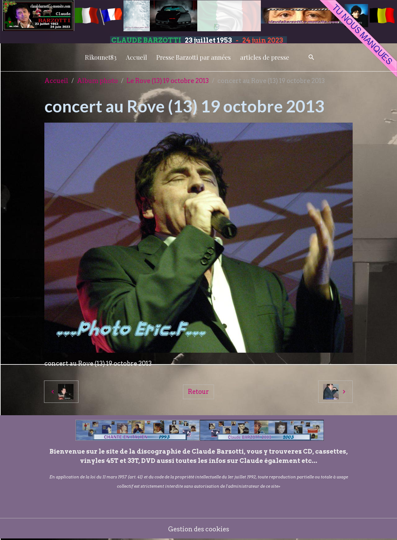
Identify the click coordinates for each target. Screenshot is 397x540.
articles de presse (264, 57)
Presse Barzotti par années (193, 57)
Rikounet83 (101, 57)
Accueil (136, 57)
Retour (198, 391)
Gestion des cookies (198, 529)
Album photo (97, 81)
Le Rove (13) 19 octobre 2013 (168, 81)
